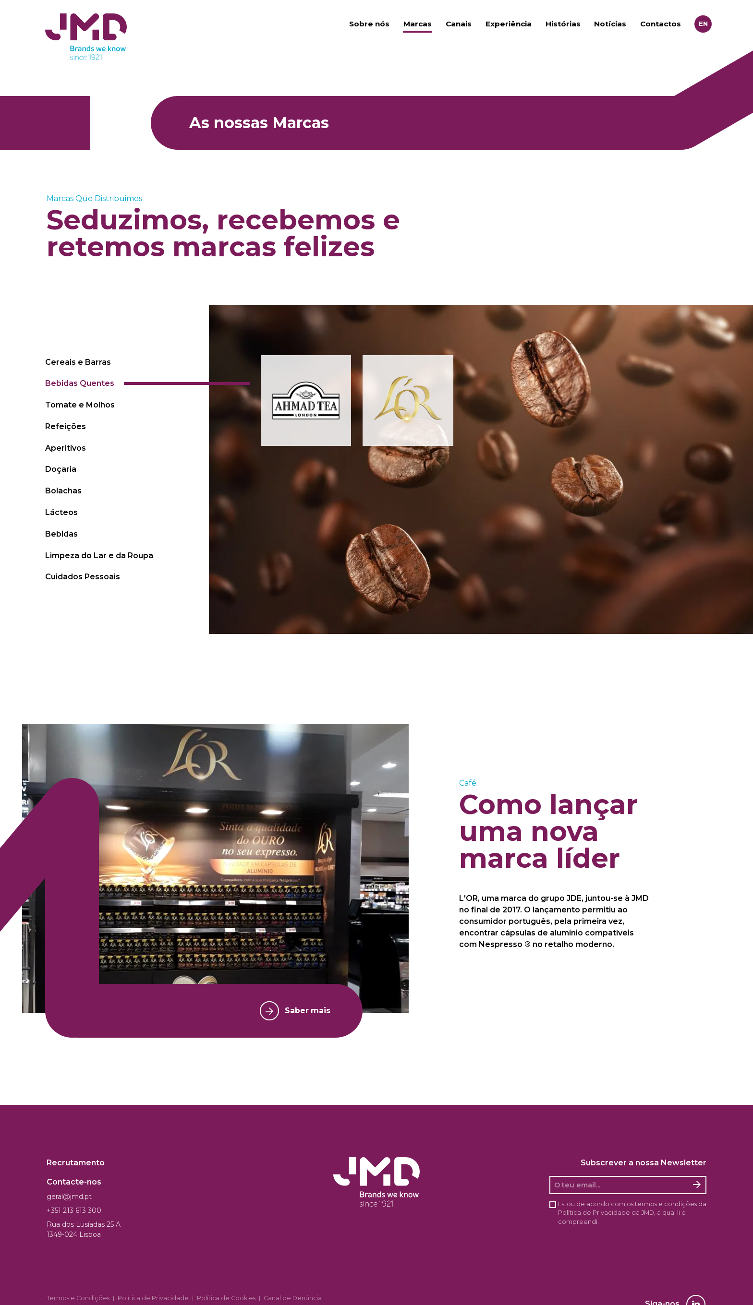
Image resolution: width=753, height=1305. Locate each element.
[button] (306, 400)
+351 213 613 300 (74, 1210)
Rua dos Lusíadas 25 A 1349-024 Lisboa (84, 1229)
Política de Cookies (204, 1298)
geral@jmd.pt (69, 1196)
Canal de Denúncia (264, 1298)
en (703, 24)
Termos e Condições (73, 1298)
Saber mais (291, 1010)
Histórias (563, 24)
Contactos (660, 24)
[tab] (124, 362)
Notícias (610, 24)
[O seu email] (619, 1185)
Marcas (417, 24)
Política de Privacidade (594, 1212)
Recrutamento (76, 1162)
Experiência (509, 24)
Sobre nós (369, 24)
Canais (459, 24)
